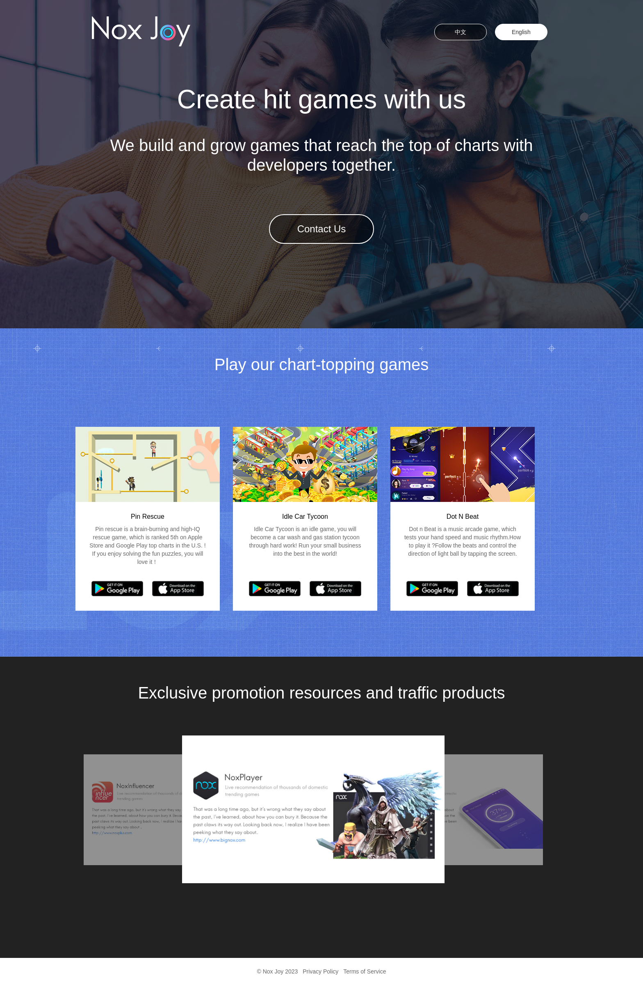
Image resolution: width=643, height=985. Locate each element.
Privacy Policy (320, 971)
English (521, 32)
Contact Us (321, 228)
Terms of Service (364, 971)
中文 (460, 32)
